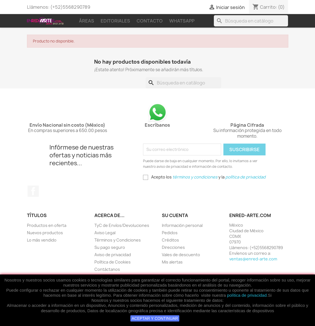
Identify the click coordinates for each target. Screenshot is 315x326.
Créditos (170, 240)
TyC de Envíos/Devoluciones (121, 225)
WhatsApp (181, 21)
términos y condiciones (195, 177)
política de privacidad (247, 295)
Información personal (182, 225)
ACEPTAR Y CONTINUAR (155, 318)
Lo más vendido (41, 240)
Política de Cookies (112, 262)
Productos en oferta (46, 225)
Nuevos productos (45, 232)
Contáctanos (107, 269)
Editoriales (115, 21)
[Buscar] (251, 20)
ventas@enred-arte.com (253, 259)
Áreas (86, 21)
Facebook (33, 191)
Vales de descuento (181, 254)
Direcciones (173, 247)
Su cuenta (175, 215)
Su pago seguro (109, 247)
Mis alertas (172, 262)
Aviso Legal (104, 232)
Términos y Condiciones (117, 240)
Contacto (150, 21)
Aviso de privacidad (112, 254)
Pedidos (170, 232)
